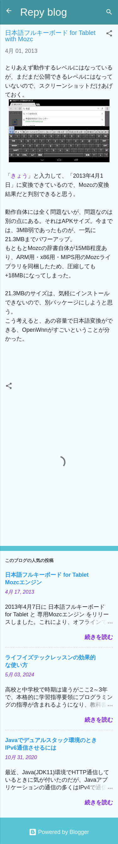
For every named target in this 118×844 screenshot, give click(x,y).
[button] (109, 34)
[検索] (109, 12)
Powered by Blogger (59, 832)
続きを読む (99, 637)
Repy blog (43, 12)
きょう (19, 176)
